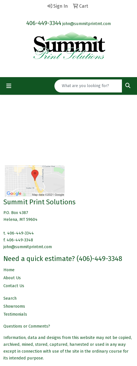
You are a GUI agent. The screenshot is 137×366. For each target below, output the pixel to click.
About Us (12, 277)
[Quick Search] (88, 85)
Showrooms (14, 306)
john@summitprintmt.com (86, 23)
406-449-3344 (43, 23)
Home (9, 269)
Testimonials (15, 314)
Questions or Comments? (26, 326)
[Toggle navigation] (9, 86)
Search (10, 298)
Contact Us (13, 285)
